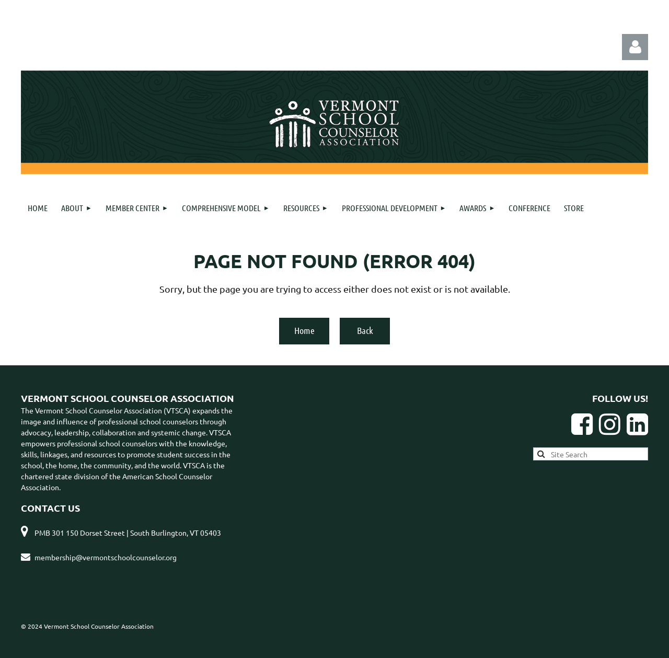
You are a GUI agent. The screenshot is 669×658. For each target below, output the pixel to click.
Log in (635, 47)
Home (304, 330)
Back (365, 330)
